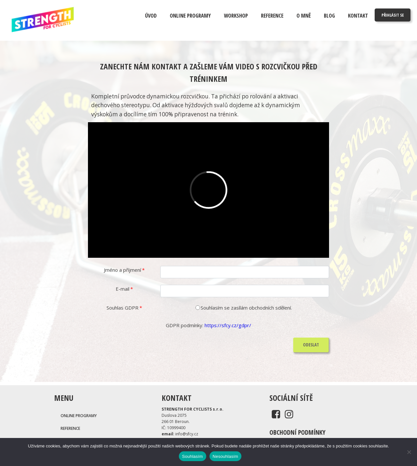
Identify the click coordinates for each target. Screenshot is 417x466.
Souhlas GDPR (124, 307)
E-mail (124, 288)
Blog (329, 15)
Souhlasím (192, 456)
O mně (303, 15)
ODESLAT (311, 345)
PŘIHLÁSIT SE (392, 15)
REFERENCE (70, 428)
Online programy (79, 415)
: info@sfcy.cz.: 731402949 (180, 437)
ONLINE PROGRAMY (190, 15)
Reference (272, 15)
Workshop (236, 15)
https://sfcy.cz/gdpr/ (228, 325)
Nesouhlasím (225, 456)
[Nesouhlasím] (409, 452)
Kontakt (358, 15)
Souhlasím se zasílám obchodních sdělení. (246, 307)
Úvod (151, 15)
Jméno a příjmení (124, 270)
